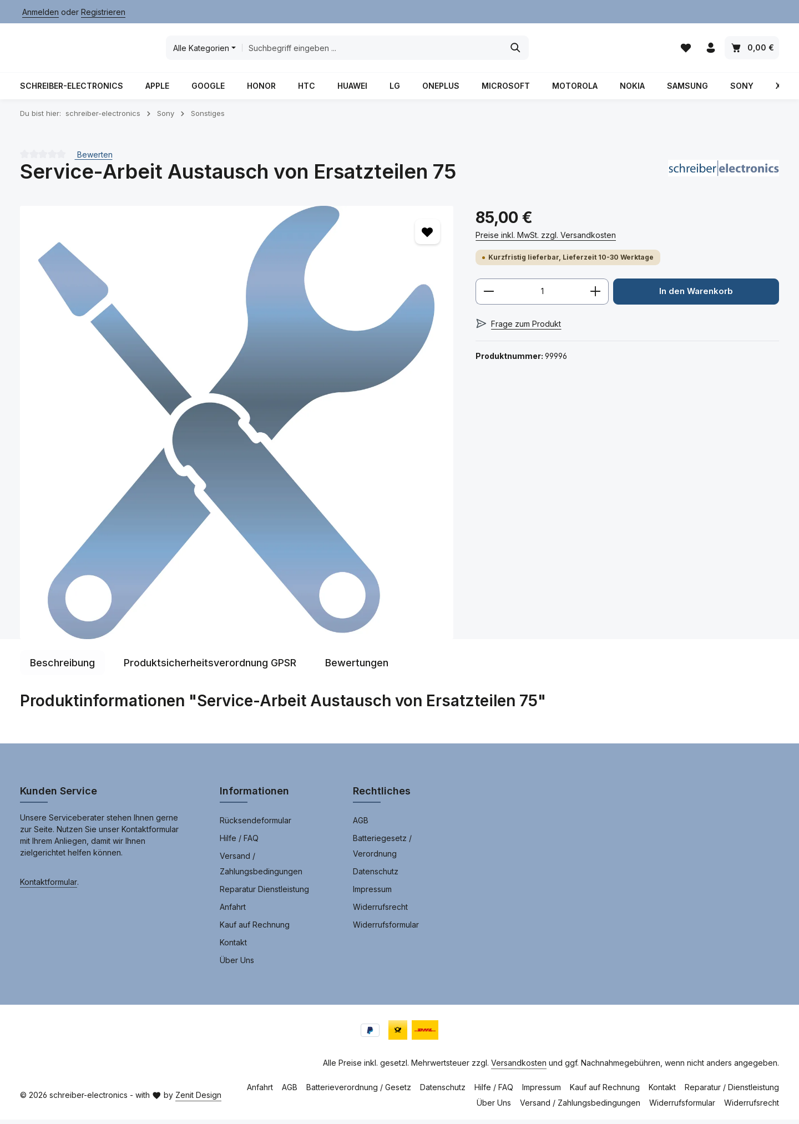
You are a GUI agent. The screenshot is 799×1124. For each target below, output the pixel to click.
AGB (360, 824)
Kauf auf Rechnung (255, 929)
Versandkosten (519, 1067)
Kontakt (233, 946)
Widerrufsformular (386, 929)
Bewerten (94, 158)
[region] (236, 427)
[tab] (62, 667)
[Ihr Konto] (710, 50)
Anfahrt (233, 911)
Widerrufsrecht (380, 911)
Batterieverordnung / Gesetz (358, 1091)
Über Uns (237, 964)
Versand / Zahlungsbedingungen (261, 867)
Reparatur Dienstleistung (264, 893)
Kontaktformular (48, 886)
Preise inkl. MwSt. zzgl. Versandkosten (546, 239)
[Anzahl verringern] (489, 296)
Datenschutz (375, 875)
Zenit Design (198, 1099)
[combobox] (454, 50)
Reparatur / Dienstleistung (732, 1091)
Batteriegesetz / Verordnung (382, 850)
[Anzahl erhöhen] (596, 296)
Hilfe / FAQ (239, 842)
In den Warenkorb (696, 296)
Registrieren (103, 12)
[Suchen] (598, 50)
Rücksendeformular (255, 824)
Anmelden (40, 12)
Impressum (372, 893)
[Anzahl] (542, 296)
